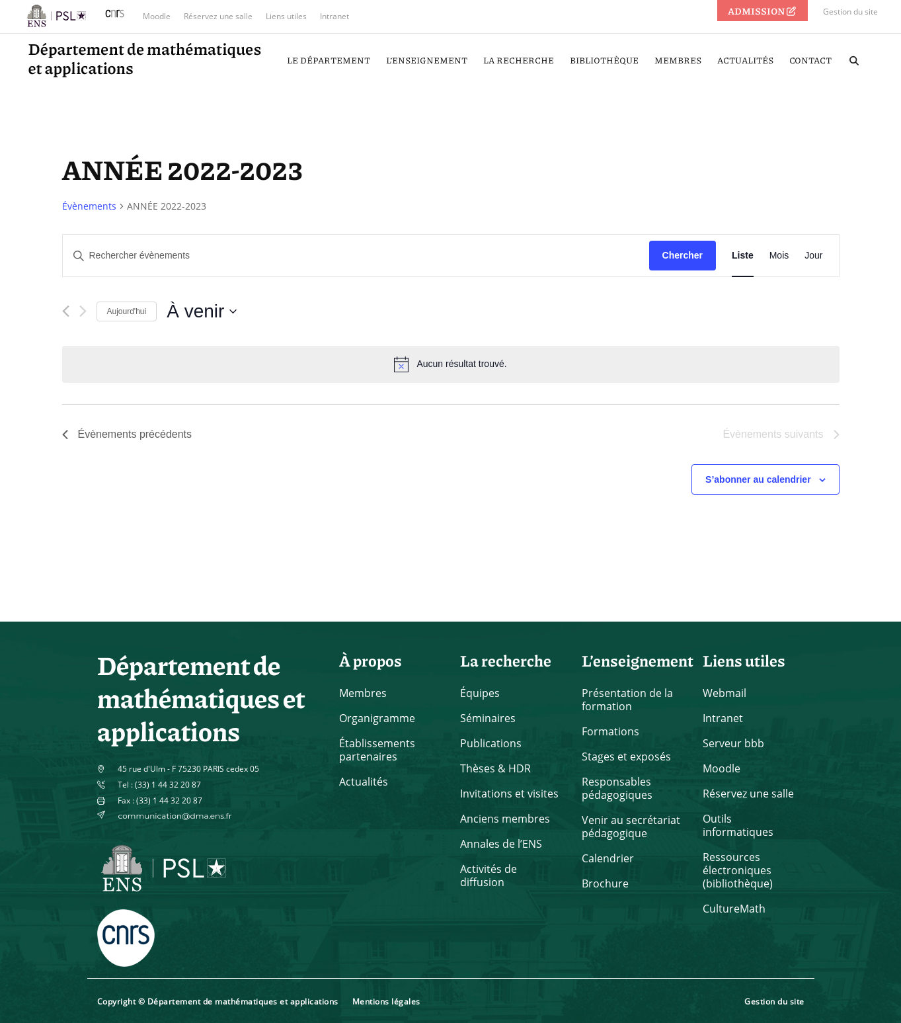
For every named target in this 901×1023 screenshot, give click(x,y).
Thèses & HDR (495, 768)
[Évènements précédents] (65, 311)
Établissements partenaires (377, 750)
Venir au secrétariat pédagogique (631, 826)
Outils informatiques (738, 825)
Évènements (89, 206)
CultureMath (734, 908)
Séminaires (488, 718)
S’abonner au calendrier (758, 479)
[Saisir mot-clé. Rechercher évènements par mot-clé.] (356, 255)
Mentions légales (386, 1001)
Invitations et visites (509, 793)
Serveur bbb (733, 743)
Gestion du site (850, 11)
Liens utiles (286, 16)
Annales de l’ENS (501, 844)
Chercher (682, 255)
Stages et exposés (626, 756)
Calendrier (608, 858)
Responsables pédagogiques (617, 788)
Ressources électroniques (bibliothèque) (738, 870)
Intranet (334, 16)
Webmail (724, 693)
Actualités (363, 781)
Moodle (157, 16)
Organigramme (377, 718)
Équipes (480, 693)
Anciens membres (505, 818)
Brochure (605, 883)
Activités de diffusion (488, 875)
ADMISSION (763, 10)
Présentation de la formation (627, 700)
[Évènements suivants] (83, 311)
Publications (491, 743)
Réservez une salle (218, 16)
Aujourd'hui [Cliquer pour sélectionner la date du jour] (127, 311)
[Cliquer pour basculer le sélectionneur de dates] (202, 311)
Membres (363, 693)
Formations (610, 731)
